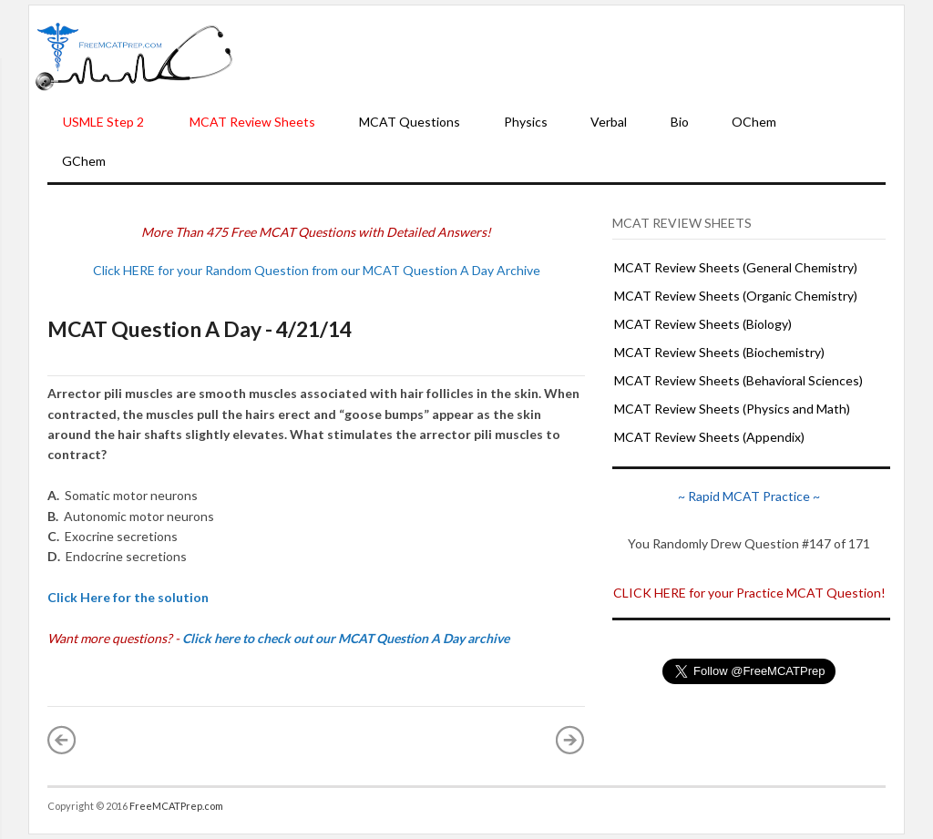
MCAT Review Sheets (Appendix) (709, 437)
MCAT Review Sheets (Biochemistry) (719, 352)
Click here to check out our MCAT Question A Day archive (345, 638)
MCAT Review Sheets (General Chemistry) (735, 267)
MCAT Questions (409, 121)
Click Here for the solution (128, 597)
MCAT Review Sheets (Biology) (703, 324)
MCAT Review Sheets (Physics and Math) (732, 408)
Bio (680, 121)
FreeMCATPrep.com (176, 806)
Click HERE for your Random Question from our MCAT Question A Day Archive (316, 270)
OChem (754, 121)
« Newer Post (62, 739)
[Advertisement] (568, 56)
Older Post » (570, 739)
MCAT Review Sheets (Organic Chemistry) (735, 295)
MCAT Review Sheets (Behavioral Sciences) (738, 380)
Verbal (608, 121)
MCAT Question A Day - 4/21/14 (199, 329)
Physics (526, 121)
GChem (84, 161)
